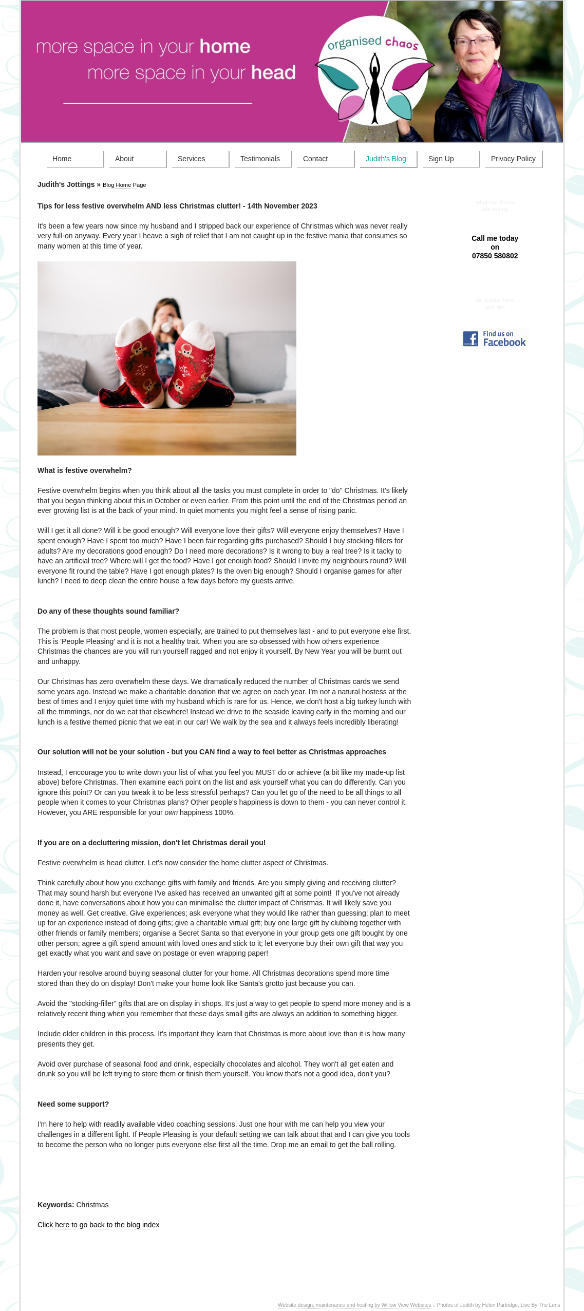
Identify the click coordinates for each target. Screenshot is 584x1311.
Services (191, 159)
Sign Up (441, 159)
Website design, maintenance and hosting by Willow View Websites (354, 1305)
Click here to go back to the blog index (98, 1225)
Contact (315, 159)
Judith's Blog (386, 159)
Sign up (495, 294)
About (124, 159)
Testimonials (260, 159)
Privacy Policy (513, 159)
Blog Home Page (124, 185)
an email (314, 1145)
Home (61, 159)
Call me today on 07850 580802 (495, 247)
